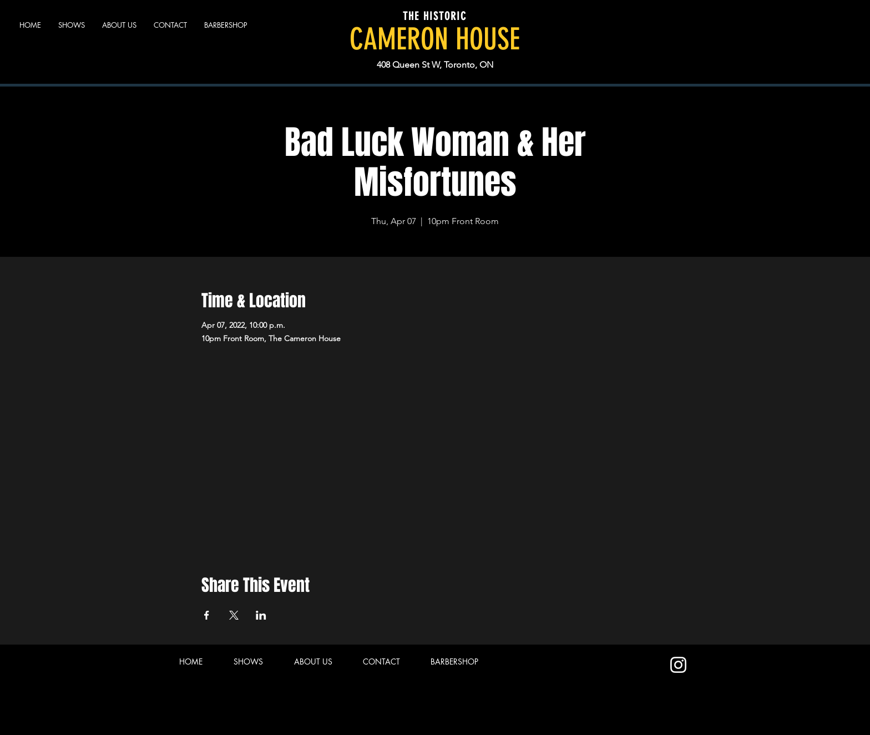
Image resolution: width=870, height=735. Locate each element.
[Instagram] (678, 665)
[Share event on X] (234, 615)
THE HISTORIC (435, 16)
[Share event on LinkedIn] (261, 615)
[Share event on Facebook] (206, 615)
